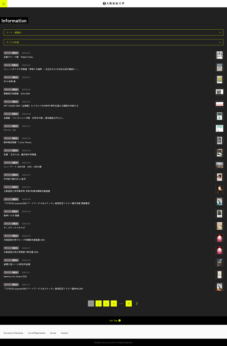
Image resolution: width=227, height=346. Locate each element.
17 (129, 303)
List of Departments (36, 333)
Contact (64, 333)
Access (53, 333)
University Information (13, 333)
